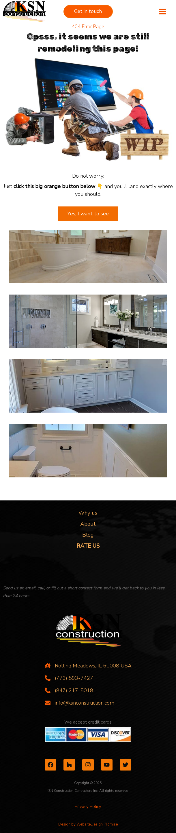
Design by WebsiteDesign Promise (88, 824)
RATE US (88, 546)
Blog (88, 535)
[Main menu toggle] (162, 12)
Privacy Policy (88, 806)
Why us (88, 513)
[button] (88, 11)
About (88, 524)
